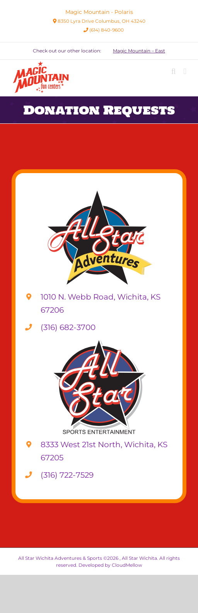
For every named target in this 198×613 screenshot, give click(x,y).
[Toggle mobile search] (173, 71)
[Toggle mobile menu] (184, 71)
